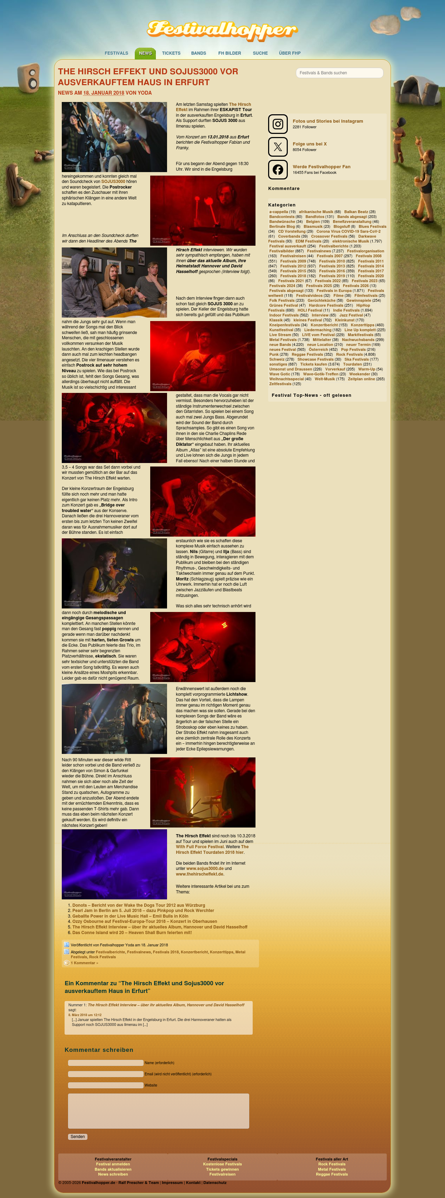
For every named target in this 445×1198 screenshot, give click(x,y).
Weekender (359, 374)
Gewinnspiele (358, 300)
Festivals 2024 (282, 286)
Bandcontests (281, 217)
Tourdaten (352, 364)
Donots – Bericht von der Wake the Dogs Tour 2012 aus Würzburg (138, 905)
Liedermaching (318, 330)
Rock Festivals (102, 957)
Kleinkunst (345, 320)
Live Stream (280, 335)
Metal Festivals (283, 340)
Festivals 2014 (371, 266)
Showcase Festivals (316, 359)
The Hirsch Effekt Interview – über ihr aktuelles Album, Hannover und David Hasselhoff (159, 927)
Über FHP (290, 53)
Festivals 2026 (356, 286)
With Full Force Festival (200, 847)
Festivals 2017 (371, 271)
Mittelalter (322, 340)
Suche (260, 53)
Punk (274, 354)
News (145, 53)
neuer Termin (358, 345)
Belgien (313, 222)
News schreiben (113, 1174)
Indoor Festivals (284, 315)
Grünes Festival (283, 305)
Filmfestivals (366, 296)
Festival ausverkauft (287, 247)
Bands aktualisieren (113, 1169)
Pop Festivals (353, 350)
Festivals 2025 (319, 286)
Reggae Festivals (307, 354)
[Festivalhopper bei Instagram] (327, 124)
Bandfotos (314, 217)
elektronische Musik (350, 242)
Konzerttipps (221, 952)
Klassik (276, 320)
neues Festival (282, 350)
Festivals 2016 (332, 271)
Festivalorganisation (365, 251)
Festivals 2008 (369, 256)
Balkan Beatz (356, 212)
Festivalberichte (110, 952)
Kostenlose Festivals (222, 1164)
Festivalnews (139, 952)
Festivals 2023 (365, 281)
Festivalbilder (281, 251)
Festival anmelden (113, 1164)
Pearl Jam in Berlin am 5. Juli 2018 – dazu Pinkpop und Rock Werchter (143, 910)
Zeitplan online (361, 379)
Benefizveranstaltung (352, 222)
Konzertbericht (194, 952)
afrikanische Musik (316, 212)
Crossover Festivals (329, 237)
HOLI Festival (310, 310)
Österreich (318, 350)
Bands (198, 53)
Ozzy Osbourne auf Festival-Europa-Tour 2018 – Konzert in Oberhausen (144, 921)
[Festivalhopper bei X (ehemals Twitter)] (327, 146)
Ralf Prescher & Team (139, 1183)
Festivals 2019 (332, 276)
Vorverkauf (335, 369)
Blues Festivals (372, 227)
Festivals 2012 (293, 266)
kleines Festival (308, 320)
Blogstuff (341, 227)
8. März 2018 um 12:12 (84, 1015)
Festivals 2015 (293, 271)
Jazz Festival (351, 315)
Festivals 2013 (332, 266)
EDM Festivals (308, 242)
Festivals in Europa (334, 291)
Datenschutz (215, 1183)
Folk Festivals (281, 300)
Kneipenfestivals (284, 325)
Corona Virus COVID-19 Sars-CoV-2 (349, 232)
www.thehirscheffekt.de (199, 874)
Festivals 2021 (291, 281)
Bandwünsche (282, 222)
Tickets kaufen (313, 364)
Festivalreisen (293, 256)
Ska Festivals (357, 359)
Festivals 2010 (332, 261)
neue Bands (280, 345)
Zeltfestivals (280, 384)
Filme (338, 296)
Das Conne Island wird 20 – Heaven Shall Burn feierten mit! (132, 933)
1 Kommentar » (85, 963)
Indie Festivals (346, 310)
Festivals (116, 53)
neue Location (320, 345)
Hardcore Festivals (326, 305)
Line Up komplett (360, 330)
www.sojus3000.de (205, 868)
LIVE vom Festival (318, 335)
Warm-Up (367, 369)
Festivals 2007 (330, 256)
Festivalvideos (309, 296)
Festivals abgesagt (286, 291)
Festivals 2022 (328, 281)
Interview (320, 315)
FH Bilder (229, 53)
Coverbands (289, 237)
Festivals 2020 (371, 276)
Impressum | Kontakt (181, 1183)
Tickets (171, 53)
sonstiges (278, 364)
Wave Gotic (279, 374)
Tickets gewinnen (222, 1169)
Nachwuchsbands (358, 340)
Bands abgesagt (352, 217)
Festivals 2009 (293, 261)
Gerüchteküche (322, 300)
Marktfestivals (360, 335)
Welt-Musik (325, 379)
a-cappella (278, 212)
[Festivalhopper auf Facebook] (327, 169)
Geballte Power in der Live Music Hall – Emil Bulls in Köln (130, 916)
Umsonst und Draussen (290, 369)
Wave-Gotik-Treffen (320, 374)
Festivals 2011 (371, 261)
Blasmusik (313, 227)
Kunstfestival (281, 330)
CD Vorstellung (292, 232)
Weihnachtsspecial (286, 379)
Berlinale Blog (282, 227)
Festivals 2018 (166, 952)
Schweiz (276, 359)
